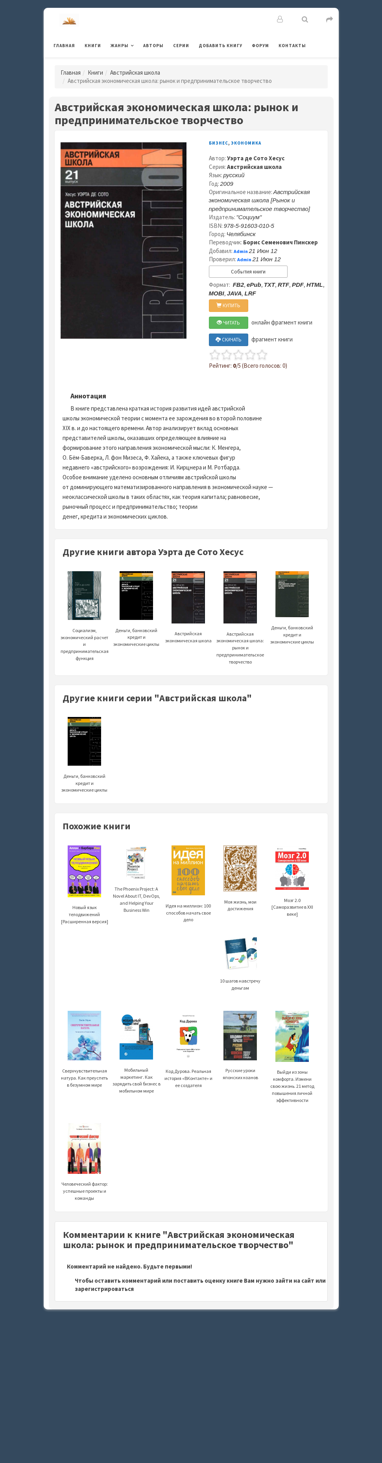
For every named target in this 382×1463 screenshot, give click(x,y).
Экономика (246, 143)
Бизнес (218, 143)
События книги (248, 271)
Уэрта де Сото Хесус (255, 158)
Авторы (153, 45)
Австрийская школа (135, 72)
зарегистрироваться (104, 1288)
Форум (260, 45)
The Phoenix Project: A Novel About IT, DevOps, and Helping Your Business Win (136, 885)
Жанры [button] (120, 45)
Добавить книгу (220, 45)
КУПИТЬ (228, 305)
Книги (93, 45)
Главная (64, 45)
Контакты (292, 45)
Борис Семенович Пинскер (280, 242)
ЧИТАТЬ (228, 322)
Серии (181, 45)
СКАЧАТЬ (229, 339)
